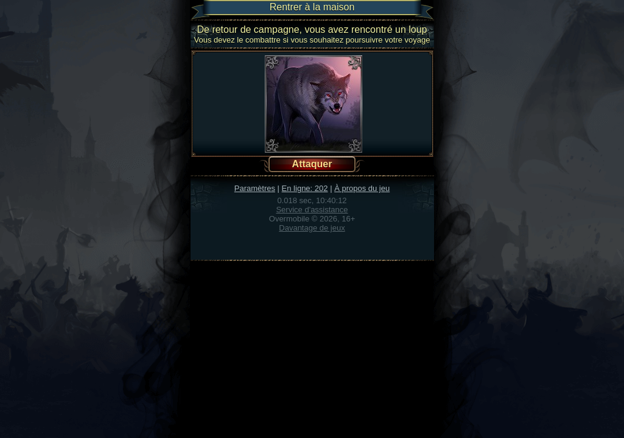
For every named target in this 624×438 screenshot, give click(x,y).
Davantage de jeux (312, 227)
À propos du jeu (362, 188)
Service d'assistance (312, 209)
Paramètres (254, 188)
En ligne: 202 (305, 188)
